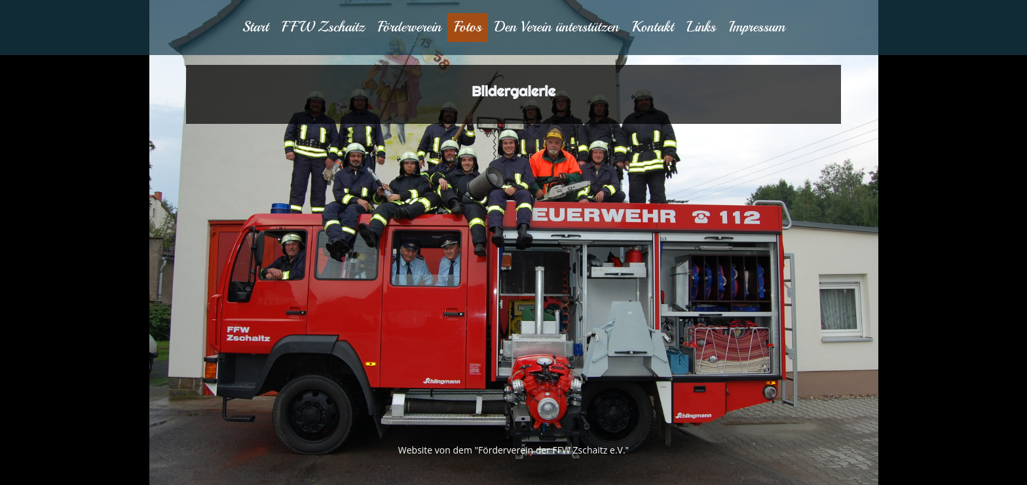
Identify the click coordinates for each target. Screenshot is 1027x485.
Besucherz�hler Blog (238, 475)
